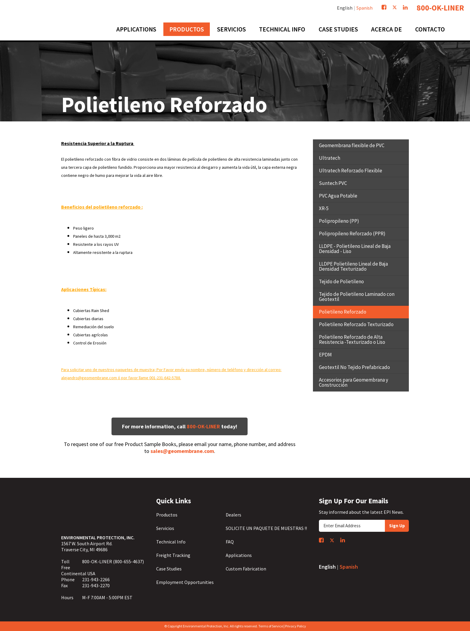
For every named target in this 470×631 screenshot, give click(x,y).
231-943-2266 (96, 579)
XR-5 (324, 208)
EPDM (325, 354)
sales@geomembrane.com (182, 451)
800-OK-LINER (440, 8)
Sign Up (397, 525)
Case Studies (169, 569)
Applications (239, 555)
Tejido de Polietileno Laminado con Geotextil (356, 296)
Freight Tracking (173, 555)
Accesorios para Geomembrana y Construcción (353, 382)
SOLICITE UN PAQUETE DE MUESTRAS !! (266, 528)
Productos (166, 515)
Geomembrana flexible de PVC (351, 145)
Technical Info (171, 542)
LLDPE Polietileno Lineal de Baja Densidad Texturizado (353, 266)
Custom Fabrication (246, 569)
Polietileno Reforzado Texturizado (356, 324)
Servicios (165, 528)
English (344, 8)
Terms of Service (270, 626)
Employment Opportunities (185, 582)
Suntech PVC (333, 183)
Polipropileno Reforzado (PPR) (352, 233)
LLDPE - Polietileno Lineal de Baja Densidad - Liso (355, 248)
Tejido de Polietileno (341, 281)
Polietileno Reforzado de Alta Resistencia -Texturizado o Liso (352, 339)
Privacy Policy (295, 626)
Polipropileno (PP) (339, 221)
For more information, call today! (179, 426)
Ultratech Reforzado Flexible (350, 170)
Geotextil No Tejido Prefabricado (354, 367)
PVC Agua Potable (338, 195)
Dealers (233, 515)
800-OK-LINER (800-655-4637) (113, 561)
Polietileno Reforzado (342, 311)
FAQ (230, 542)
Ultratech (329, 158)
